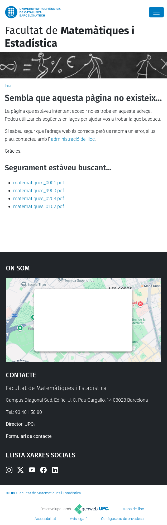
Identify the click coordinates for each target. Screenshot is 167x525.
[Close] (156, 12)
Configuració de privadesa (122, 519)
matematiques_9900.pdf (38, 190)
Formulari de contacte (29, 436)
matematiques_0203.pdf (38, 198)
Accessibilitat (45, 519)
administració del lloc (73, 139)
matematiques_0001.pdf (38, 182)
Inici (8, 85)
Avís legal (77, 519)
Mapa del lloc (133, 509)
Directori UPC (20, 424)
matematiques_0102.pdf (38, 206)
